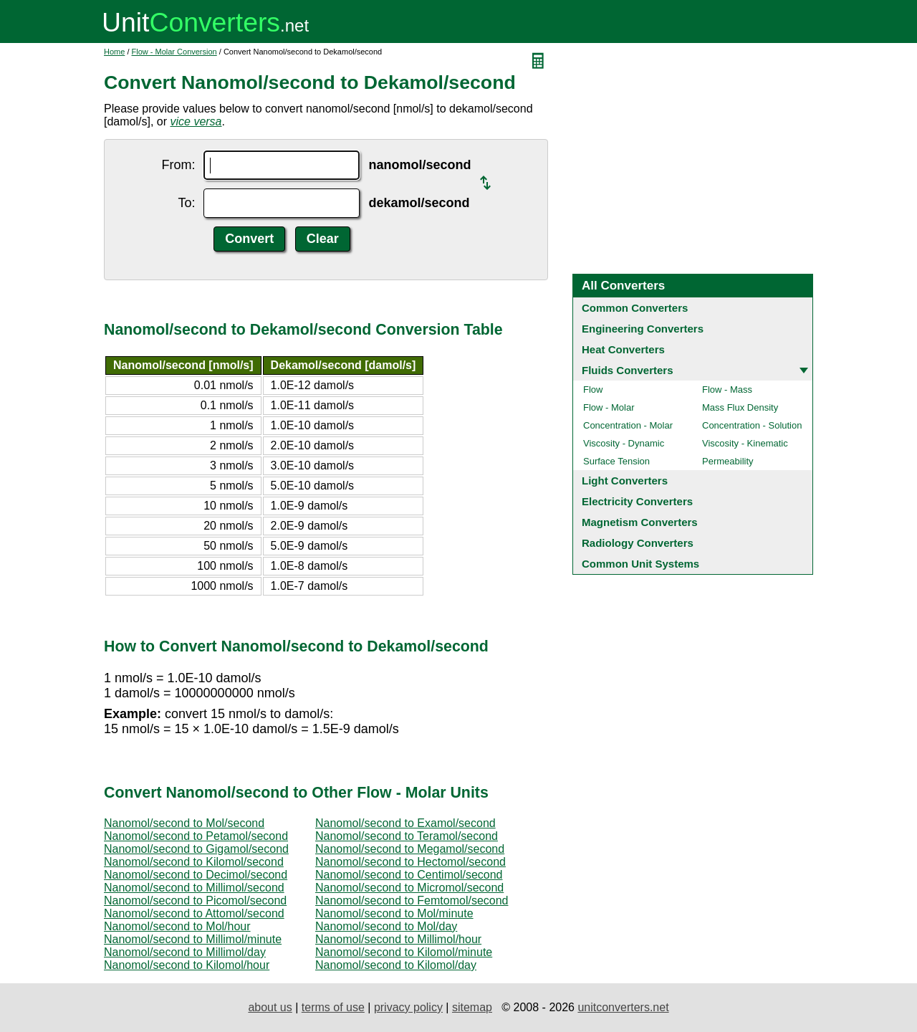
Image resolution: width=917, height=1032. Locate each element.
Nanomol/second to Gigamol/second (196, 849)
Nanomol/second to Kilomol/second (194, 862)
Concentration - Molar (628, 425)
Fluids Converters (627, 370)
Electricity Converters (637, 501)
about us (270, 1007)
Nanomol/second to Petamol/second (196, 836)
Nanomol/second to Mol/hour (177, 926)
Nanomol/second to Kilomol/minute (403, 952)
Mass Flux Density (740, 407)
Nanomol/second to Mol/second (184, 823)
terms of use (333, 1007)
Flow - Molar (609, 407)
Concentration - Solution (752, 425)
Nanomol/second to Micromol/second (409, 888)
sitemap (472, 1007)
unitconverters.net (622, 1007)
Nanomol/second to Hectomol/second (410, 862)
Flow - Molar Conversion (174, 51)
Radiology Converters (637, 543)
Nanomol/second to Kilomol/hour (186, 965)
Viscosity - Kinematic (745, 443)
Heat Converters (623, 349)
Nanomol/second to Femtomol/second (411, 900)
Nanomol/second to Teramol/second (406, 836)
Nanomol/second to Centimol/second (408, 875)
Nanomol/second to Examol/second (405, 823)
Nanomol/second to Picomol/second (195, 900)
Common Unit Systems (640, 564)
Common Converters (635, 308)
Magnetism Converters (640, 522)
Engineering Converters (643, 328)
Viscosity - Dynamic (623, 443)
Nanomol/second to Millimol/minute (193, 939)
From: (178, 165)
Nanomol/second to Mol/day (386, 926)
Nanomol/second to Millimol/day (185, 952)
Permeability (728, 461)
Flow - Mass (727, 389)
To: (186, 203)
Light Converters (625, 480)
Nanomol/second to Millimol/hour (398, 939)
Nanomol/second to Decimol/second (195, 875)
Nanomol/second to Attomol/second (194, 913)
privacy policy (408, 1007)
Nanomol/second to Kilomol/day (395, 965)
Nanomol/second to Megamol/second (409, 849)
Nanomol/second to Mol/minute (394, 913)
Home (114, 51)
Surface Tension (616, 461)
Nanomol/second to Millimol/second (194, 888)
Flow (592, 389)
